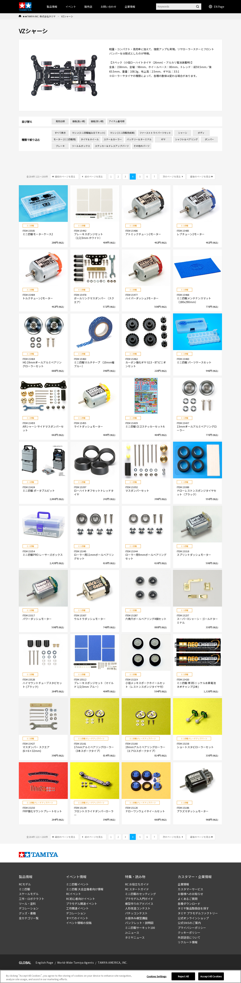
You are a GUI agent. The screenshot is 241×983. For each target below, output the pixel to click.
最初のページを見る (65, 176)
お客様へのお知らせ (190, 894)
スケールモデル (29, 894)
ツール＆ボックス (81, 145)
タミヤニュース (135, 937)
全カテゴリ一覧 (29, 918)
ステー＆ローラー (113, 139)
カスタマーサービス (190, 889)
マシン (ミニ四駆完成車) (122, 132)
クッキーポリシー (189, 932)
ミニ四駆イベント (77, 884)
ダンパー (209, 139)
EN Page (216, 6)
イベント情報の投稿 (79, 923)
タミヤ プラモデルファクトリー (198, 913)
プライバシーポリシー (192, 928)
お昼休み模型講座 (136, 918)
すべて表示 (60, 132)
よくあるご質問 (188, 899)
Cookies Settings (156, 977)
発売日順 (60, 121)
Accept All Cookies (211, 977)
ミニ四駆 (24, 889)
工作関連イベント (77, 908)
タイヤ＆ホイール (90, 139)
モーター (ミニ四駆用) (64, 139)
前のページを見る (94, 176)
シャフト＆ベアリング (186, 139)
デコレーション (29, 908)
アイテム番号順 (116, 121)
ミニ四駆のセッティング (140, 894)
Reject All (183, 977)
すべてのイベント (77, 918)
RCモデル (25, 884)
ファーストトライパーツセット (155, 132)
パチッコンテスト (136, 913)
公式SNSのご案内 (189, 923)
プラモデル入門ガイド (139, 899)
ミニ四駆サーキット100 (140, 928)
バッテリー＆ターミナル (139, 139)
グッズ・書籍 (27, 913)
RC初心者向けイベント (80, 899)
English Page (44, 962)
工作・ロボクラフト (31, 899)
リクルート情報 (188, 942)
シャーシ (182, 132)
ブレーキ (60, 145)
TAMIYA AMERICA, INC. (112, 962)
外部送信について (189, 937)
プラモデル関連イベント (81, 904)
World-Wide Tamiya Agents (75, 962)
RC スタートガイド (137, 889)
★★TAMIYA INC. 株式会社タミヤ (39, 16)
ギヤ (163, 139)
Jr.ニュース (132, 932)
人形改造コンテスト (137, 908)
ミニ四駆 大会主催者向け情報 (84, 889)
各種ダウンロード (189, 904)
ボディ (201, 132)
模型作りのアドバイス (139, 904)
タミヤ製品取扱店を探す (193, 908)
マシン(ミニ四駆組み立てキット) (88, 132)
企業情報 (183, 884)
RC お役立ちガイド (137, 884)
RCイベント (73, 894)
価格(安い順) (97, 121)
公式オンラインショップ (193, 918)
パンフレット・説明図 (139, 923)
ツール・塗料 (27, 904)
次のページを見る (172, 176)
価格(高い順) (78, 121)
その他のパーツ (141, 145)
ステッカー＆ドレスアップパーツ (112, 145)
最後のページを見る (200, 176)
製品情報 (52, 6)
